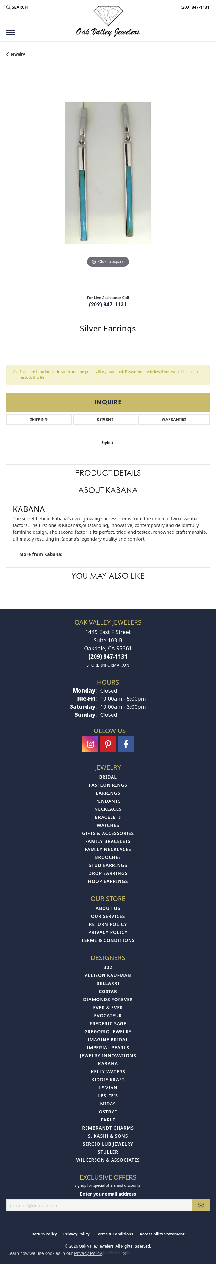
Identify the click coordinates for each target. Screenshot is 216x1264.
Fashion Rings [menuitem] (108, 785)
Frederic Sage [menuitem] (108, 1023)
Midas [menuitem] (108, 1104)
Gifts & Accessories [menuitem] (108, 833)
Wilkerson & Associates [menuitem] (108, 1160)
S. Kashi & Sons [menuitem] (108, 1136)
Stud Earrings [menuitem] (108, 865)
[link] (194, 7)
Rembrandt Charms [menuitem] (108, 1128)
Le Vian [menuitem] (107, 1088)
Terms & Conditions (108, 940)
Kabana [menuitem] (108, 1064)
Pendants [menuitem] (108, 801)
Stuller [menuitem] (108, 1152)
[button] (17, 7)
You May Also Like (108, 576)
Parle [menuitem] (108, 1120)
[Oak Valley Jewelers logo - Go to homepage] (108, 21)
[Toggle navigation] (10, 32)
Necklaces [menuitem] (107, 809)
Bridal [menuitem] (108, 777)
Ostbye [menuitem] (108, 1112)
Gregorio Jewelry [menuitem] (108, 1031)
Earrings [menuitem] (108, 793)
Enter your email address (108, 1194)
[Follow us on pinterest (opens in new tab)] (108, 744)
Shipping (39, 419)
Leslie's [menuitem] (108, 1096)
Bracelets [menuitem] (108, 817)
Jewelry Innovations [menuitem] (108, 1055)
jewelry (18, 54)
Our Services (108, 916)
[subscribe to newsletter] (201, 1205)
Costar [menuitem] (108, 991)
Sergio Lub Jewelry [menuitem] (108, 1144)
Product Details (108, 473)
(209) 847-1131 (108, 304)
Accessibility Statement (161, 1234)
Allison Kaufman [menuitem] (108, 975)
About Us (108, 908)
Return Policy (108, 924)
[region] (108, 178)
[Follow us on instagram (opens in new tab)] (90, 744)
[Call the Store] (108, 656)
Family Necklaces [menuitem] (108, 849)
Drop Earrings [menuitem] (108, 873)
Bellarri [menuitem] (107, 983)
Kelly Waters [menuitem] (108, 1072)
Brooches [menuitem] (108, 857)
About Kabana (108, 490)
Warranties (174, 419)
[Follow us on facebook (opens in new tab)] (126, 744)
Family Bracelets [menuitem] (108, 841)
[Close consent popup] (125, 1254)
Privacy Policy (108, 932)
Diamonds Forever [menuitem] (108, 999)
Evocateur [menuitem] (108, 1015)
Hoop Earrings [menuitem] (108, 881)
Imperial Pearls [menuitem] (108, 1047)
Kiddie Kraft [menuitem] (108, 1080)
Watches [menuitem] (108, 825)
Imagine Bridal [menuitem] (108, 1039)
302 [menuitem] (108, 967)
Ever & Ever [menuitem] (108, 1007)
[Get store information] (108, 665)
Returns (105, 419)
